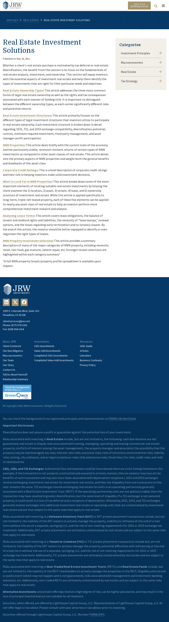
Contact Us (9, 369)
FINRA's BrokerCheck (122, 418)
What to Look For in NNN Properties (27, 181)
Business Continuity (91, 360)
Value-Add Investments (47, 350)
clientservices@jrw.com (16, 321)
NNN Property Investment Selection (28, 241)
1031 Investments (44, 346)
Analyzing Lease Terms (18, 216)
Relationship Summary (15, 379)
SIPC (102, 614)
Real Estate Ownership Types (23, 90)
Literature (85, 355)
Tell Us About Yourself (15, 374)
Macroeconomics (141, 62)
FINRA (93, 614)
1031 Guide (86, 346)
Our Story (8, 365)
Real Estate (31, 20)
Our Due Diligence (13, 350)
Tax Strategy (141, 81)
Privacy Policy (88, 365)
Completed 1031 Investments (51, 355)
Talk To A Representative (139, 5)
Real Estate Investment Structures (27, 115)
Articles (12, 20)
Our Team (8, 360)
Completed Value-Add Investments (54, 360)
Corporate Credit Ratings (20, 170)
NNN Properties (14, 145)
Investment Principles (141, 53)
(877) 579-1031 (19, 325)
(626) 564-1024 (16, 329)
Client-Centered (12, 346)
